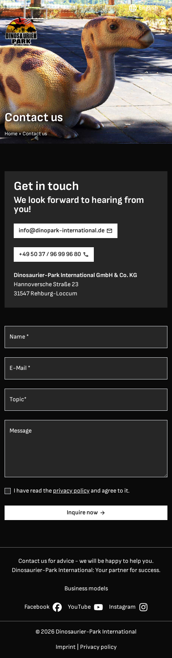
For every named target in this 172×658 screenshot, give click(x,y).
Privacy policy (98, 647)
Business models (86, 588)
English (147, 8)
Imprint (66, 647)
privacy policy (71, 490)
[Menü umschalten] (159, 31)
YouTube (85, 607)
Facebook (43, 607)
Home (11, 134)
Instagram (128, 607)
